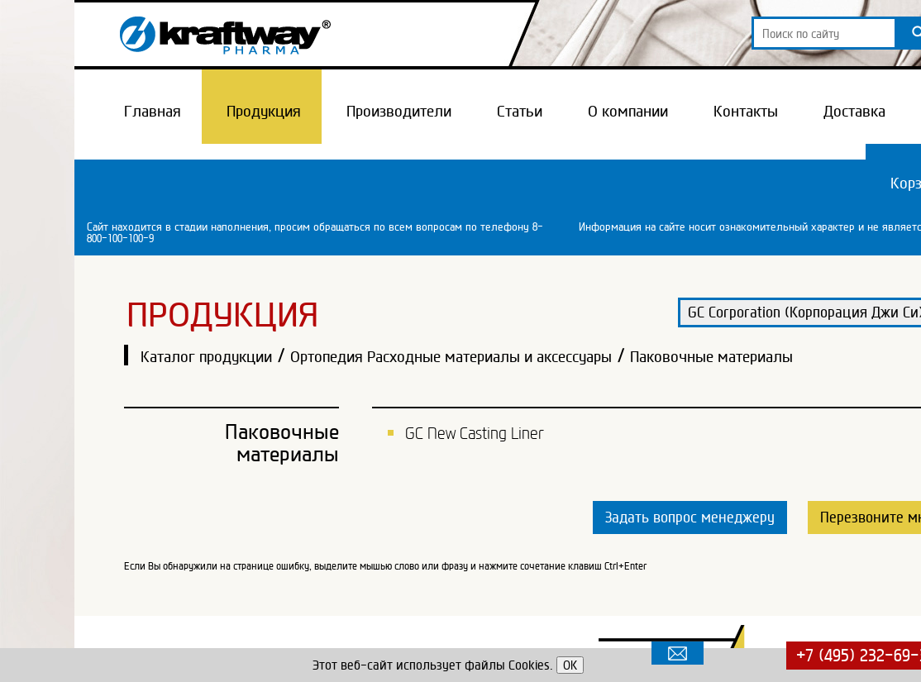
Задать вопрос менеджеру (690, 517)
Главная (152, 111)
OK (570, 665)
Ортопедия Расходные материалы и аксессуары (451, 356)
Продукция (264, 111)
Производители (398, 111)
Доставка (854, 111)
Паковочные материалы (711, 356)
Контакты (745, 111)
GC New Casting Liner (474, 433)
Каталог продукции (206, 356)
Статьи (519, 111)
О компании (628, 111)
